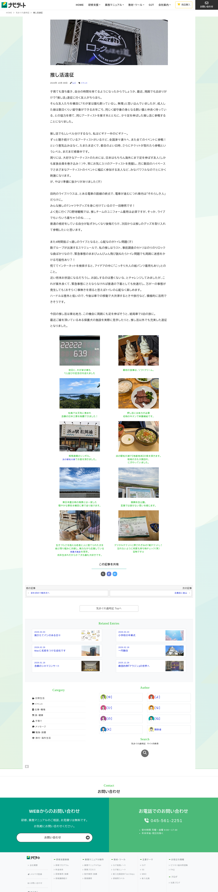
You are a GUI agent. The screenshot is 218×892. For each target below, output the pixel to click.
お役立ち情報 (177, 849)
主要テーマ (147, 849)
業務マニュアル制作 (94, 849)
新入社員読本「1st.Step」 (123, 864)
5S (142, 859)
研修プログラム (61, 855)
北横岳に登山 (180, 593)
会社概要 (33, 854)
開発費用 (87, 868)
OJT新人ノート (118, 859)
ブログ (174, 867)
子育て (37, 721)
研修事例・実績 (61, 864)
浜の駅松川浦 (69, 459)
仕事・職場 (38, 710)
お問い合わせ (206, 4)
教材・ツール (119, 849)
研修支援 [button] (93, 5)
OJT (151, 5)
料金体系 (58, 859)
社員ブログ (174, 873)
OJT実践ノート (118, 855)
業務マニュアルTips (92, 855)
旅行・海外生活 (41, 738)
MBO (143, 864)
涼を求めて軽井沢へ (41, 593)
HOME (80, 5)
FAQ (172, 859)
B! (115, 574)
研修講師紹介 (60, 868)
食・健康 (37, 716)
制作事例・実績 (90, 864)
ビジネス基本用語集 (178, 855)
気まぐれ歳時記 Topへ (109, 609)
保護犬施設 (75, 552)
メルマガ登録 (36, 859)
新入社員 (145, 868)
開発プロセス (89, 859)
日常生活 (38, 699)
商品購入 (183, 4)
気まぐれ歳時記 (22, 13)
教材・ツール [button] (135, 5)
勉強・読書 (39, 733)
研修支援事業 (62, 849)
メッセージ (39, 727)
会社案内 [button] (164, 5)
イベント (85, 83)
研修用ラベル (118, 868)
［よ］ (74, 83)
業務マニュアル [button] (113, 5)
